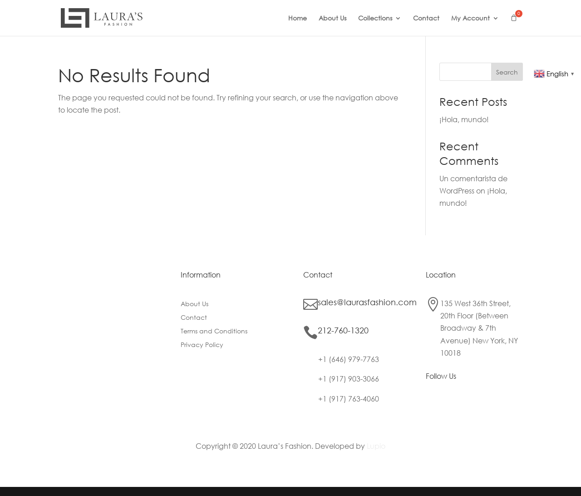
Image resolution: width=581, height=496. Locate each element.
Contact (426, 18)
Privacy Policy (202, 345)
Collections (375, 18)
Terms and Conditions (214, 331)
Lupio (376, 446)
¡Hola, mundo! (464, 119)
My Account (470, 18)
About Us (332, 18)
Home (297, 18)
